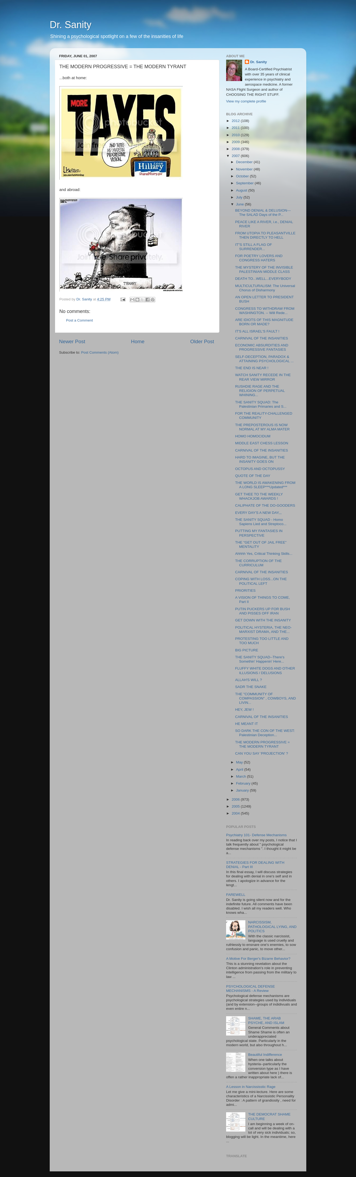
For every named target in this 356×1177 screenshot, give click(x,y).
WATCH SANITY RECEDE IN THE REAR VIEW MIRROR (263, 377)
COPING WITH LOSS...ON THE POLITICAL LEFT (261, 581)
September (245, 183)
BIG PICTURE (246, 650)
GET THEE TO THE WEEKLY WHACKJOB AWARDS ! (259, 496)
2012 (236, 121)
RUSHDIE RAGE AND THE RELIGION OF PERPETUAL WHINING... (260, 390)
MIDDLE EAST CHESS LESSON (261, 443)
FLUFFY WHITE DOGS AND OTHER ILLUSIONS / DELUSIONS (265, 670)
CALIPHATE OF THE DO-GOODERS (265, 505)
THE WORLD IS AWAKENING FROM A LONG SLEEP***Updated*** (265, 485)
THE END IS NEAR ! (252, 368)
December (245, 162)
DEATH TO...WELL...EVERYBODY (263, 279)
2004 (236, 813)
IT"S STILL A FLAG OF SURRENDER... (253, 247)
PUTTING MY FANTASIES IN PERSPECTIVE (259, 533)
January (243, 790)
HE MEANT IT (246, 724)
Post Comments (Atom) (100, 352)
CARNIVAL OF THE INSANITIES (261, 338)
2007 (236, 156)
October (243, 176)
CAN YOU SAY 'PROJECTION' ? (261, 753)
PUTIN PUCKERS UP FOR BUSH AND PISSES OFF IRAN (262, 611)
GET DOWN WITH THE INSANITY (263, 620)
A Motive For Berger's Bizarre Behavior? (258, 959)
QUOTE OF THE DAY (252, 476)
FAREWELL (235, 895)
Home (137, 341)
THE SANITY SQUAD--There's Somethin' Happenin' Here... (260, 659)
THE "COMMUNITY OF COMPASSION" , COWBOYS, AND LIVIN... (265, 698)
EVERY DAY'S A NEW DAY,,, (258, 513)
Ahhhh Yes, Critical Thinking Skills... (263, 554)
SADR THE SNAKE (251, 687)
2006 (236, 799)
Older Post (202, 341)
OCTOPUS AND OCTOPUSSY (260, 469)
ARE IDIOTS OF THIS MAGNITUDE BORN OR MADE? (264, 322)
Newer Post (72, 341)
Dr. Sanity (70, 24)
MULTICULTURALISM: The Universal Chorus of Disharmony (265, 288)
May (240, 762)
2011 (236, 128)
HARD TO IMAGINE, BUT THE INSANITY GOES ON (260, 459)
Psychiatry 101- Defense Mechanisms (256, 835)
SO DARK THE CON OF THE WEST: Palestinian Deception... (265, 733)
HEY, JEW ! (244, 710)
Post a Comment (79, 320)
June (240, 204)
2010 (236, 135)
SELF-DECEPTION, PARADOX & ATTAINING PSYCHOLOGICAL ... (264, 359)
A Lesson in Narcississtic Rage (251, 1087)
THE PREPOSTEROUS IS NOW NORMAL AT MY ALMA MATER (262, 427)
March (241, 776)
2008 (236, 149)
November (245, 169)
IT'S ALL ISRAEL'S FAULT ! (257, 331)
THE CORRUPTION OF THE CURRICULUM (258, 563)
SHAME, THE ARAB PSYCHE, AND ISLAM (266, 1020)
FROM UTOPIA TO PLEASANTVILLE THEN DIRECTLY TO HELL (265, 235)
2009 (236, 142)
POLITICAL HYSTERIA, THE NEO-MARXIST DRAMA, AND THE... (263, 629)
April (240, 769)
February (243, 783)
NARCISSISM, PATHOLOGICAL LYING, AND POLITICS (272, 926)
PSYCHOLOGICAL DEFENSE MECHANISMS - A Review (250, 988)
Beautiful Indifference (265, 1055)
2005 (236, 806)
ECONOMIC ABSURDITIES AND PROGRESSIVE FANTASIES (261, 347)
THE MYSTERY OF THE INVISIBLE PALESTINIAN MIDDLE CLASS (264, 269)
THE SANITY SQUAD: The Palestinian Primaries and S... (261, 404)
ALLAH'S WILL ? (248, 680)
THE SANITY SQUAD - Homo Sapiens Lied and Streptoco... (261, 522)
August (242, 190)
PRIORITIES (245, 590)
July (239, 197)
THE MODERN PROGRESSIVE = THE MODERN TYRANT (262, 744)
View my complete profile (246, 101)
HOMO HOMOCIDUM (252, 436)
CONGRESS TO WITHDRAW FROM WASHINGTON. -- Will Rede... (265, 311)
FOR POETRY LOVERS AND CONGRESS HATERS (259, 258)
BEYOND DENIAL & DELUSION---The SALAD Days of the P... (263, 212)
